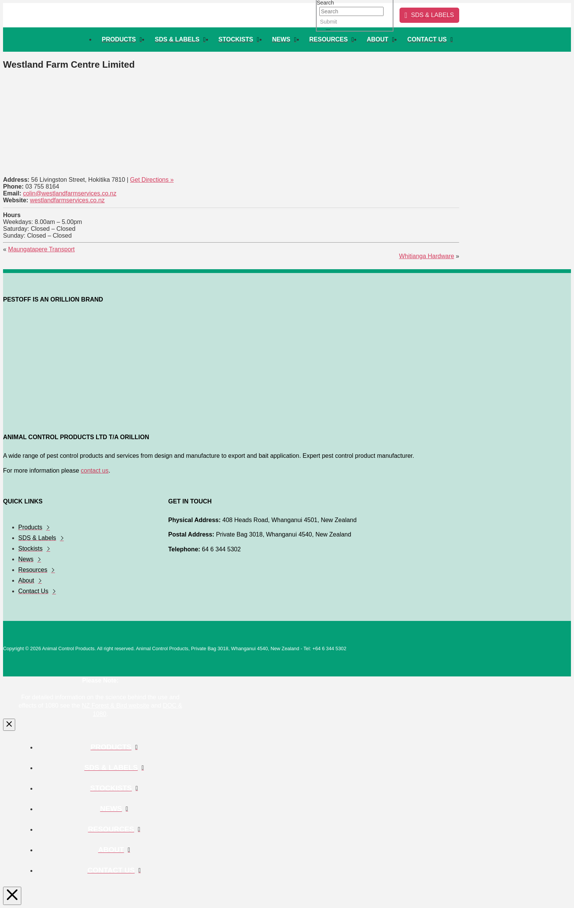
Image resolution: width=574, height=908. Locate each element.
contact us (95, 470)
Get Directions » (152, 179)
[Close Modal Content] (9, 725)
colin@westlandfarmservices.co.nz (69, 193)
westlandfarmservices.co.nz (67, 200)
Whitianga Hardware (426, 256)
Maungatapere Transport (41, 249)
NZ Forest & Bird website (115, 705)
